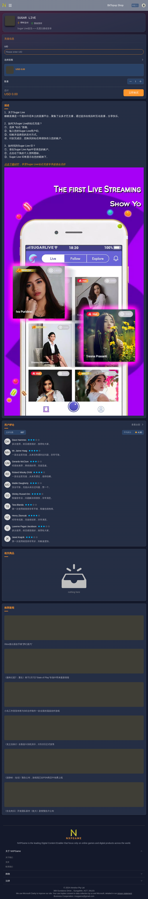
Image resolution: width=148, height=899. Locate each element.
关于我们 (9, 857)
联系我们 (9, 867)
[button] (74, 851)
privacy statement (124, 893)
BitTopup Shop (115, 5)
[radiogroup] (34, 440)
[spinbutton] (135, 81)
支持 (7, 862)
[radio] (29, 440)
